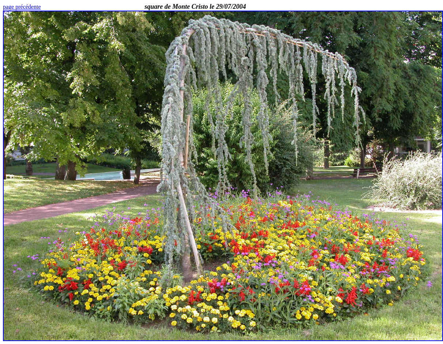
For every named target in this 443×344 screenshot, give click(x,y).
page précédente (22, 7)
